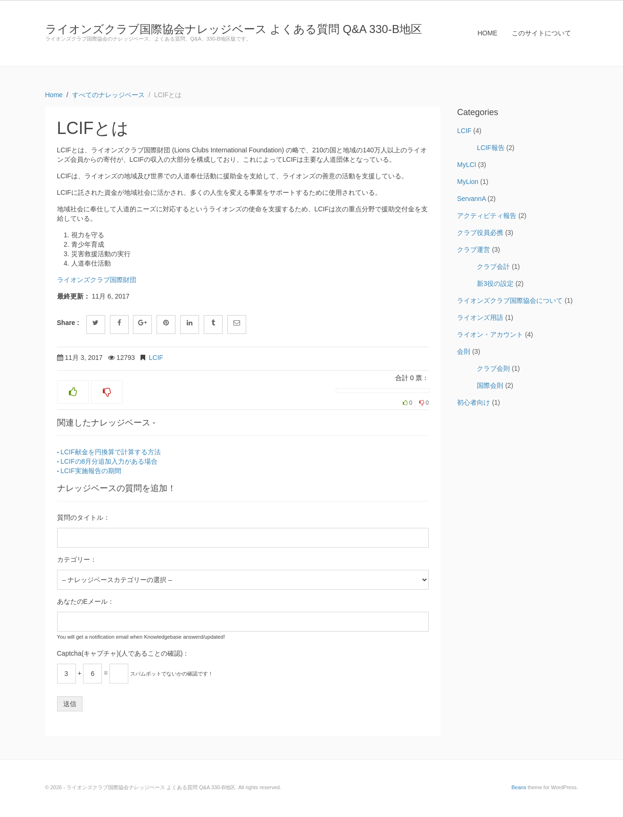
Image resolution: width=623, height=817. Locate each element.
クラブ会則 (493, 368)
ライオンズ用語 (480, 317)
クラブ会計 (493, 266)
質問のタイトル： (83, 517)
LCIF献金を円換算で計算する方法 (110, 452)
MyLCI (466, 164)
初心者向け (473, 402)
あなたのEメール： (85, 601)
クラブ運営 (473, 249)
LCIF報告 (490, 147)
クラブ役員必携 (480, 232)
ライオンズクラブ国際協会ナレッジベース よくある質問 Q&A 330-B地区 (233, 29)
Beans (518, 787)
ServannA (471, 198)
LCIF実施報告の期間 (90, 471)
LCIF (156, 357)
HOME (488, 33)
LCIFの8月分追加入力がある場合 (109, 461)
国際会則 (490, 385)
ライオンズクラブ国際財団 (96, 279)
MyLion (467, 181)
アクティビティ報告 (486, 215)
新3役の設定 (495, 283)
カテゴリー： (77, 559)
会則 (463, 351)
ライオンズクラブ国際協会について (510, 300)
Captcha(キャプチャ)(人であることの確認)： (123, 653)
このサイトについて (541, 33)
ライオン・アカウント (490, 334)
